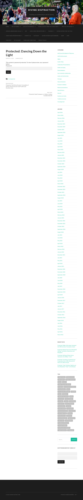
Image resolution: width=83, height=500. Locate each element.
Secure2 (59, 93)
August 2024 (61, 169)
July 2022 (60, 235)
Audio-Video (61, 61)
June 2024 (60, 175)
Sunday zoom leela (62, 96)
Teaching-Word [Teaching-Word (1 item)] (69, 420)
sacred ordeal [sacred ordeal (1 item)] (72, 410)
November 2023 (61, 189)
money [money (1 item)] (71, 396)
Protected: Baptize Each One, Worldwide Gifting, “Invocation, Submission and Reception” (67, 351)
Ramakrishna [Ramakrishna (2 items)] (61, 403)
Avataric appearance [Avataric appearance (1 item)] (70, 379)
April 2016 (60, 331)
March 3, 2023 (10, 58)
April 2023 (60, 209)
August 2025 (61, 135)
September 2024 (61, 166)
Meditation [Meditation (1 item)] (65, 394)
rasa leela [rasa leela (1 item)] (69, 406)
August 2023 (61, 198)
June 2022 (60, 237)
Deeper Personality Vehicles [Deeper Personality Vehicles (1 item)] (64, 384)
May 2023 (60, 206)
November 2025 (61, 126)
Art (26, 31)
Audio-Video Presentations (37, 31)
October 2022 (61, 226)
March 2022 (60, 246)
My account (17, 40)
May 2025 (60, 143)
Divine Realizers (61, 70)
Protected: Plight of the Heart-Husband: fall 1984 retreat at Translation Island (67, 346)
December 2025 (61, 123)
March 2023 (60, 212)
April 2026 (60, 112)
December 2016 (61, 311)
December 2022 (61, 220)
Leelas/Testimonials (28, 26)
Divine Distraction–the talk (64, 31)
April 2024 (60, 180)
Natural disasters (62, 81)
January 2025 (61, 155)
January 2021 (61, 266)
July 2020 (60, 277)
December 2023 (61, 186)
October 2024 (61, 163)
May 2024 (60, 178)
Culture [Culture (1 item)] (64, 381)
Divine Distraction (41, 10)
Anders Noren (70, 494)
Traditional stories (62, 98)
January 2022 (61, 252)
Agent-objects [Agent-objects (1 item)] (61, 379)
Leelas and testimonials (63, 76)
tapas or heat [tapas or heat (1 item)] (61, 420)
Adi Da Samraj (15, 26)
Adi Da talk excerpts (62, 56)
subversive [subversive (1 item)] (69, 415)
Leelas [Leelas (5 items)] (59, 394)
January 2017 (61, 309)
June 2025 (60, 141)
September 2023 (61, 195)
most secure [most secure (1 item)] (60, 398)
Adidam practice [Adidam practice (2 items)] (70, 377)
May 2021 (60, 260)
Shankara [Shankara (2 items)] (70, 413)
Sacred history (61, 90)
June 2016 (60, 326)
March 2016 (60, 334)
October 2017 (61, 303)
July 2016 (60, 323)
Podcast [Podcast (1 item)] (66, 401)
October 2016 (61, 314)
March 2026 (60, 115)
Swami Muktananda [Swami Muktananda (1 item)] (62, 418)
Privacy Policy (43, 40)
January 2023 (61, 217)
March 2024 (60, 183)
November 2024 (61, 160)
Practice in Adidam (67, 26)
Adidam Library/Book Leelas (13, 31)
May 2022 (60, 240)
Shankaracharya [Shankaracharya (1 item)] (61, 415)
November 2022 (61, 223)
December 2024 (61, 158)
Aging (59, 59)
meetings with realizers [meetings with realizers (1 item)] (63, 396)
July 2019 (60, 286)
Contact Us (28, 35)
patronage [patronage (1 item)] (60, 401)
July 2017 (60, 306)
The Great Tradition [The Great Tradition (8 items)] (62, 425)
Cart (68, 35)
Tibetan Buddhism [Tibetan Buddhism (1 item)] (62, 430)
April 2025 (60, 146)
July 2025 (60, 138)
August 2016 (61, 320)
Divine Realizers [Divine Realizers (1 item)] (61, 389)
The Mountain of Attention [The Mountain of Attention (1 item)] (64, 427)
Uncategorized (11, 79)
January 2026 (61, 121)
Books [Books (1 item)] (59, 381)
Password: (29, 67)
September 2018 (61, 291)
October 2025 (61, 129)
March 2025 (60, 149)
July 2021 (60, 257)
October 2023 (61, 192)
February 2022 (61, 249)
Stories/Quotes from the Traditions (48, 26)
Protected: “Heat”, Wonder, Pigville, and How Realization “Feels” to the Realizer (67, 366)
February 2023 (61, 215)
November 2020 (61, 272)
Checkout (36, 35)
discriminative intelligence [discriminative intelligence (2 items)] (69, 386)
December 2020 (61, 269)
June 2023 (60, 203)
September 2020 (61, 274)
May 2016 (60, 328)
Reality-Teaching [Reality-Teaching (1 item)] (61, 408)
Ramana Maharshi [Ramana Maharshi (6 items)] (69, 403)
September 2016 (61, 317)
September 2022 (61, 229)
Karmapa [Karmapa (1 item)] (73, 391)
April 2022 (60, 243)
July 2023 (60, 200)
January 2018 (61, 297)
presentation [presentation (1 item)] (72, 401)
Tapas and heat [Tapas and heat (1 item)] (71, 418)
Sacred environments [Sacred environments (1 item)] (62, 410)
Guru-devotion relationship (64, 73)
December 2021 (61, 254)
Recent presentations (63, 87)
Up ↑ (76, 494)
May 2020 (60, 283)
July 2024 (60, 172)
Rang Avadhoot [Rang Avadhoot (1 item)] (61, 406)
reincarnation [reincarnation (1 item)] (70, 408)
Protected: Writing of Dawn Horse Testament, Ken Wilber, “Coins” (66, 356)
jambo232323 (19, 58)
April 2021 (60, 263)
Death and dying (61, 67)
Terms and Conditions (29, 40)
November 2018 (61, 289)
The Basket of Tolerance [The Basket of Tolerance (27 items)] (63, 422)
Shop (62, 35)
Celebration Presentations (64, 64)
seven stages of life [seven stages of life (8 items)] (62, 413)
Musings (50, 31)
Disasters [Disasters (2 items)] (60, 386)
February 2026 (61, 118)
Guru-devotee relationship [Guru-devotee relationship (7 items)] (64, 391)
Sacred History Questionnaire (50, 35)
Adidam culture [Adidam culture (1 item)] (61, 377)
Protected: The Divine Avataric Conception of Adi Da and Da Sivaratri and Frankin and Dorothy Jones (17, 86)
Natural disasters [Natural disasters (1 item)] (69, 398)
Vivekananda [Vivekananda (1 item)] (70, 430)
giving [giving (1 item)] (68, 389)
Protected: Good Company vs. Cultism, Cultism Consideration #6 (41, 85)
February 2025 (61, 152)
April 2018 (60, 294)
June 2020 (60, 280)
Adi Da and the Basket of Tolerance (66, 53)
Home (7, 26)
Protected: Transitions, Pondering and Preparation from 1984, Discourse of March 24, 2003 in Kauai (66, 361)
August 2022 (61, 232)
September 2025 (61, 132)
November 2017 (61, 300)
